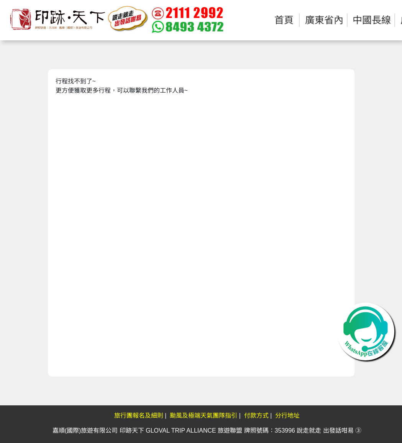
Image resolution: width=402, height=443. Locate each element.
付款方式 (256, 415)
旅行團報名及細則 (138, 415)
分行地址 (287, 415)
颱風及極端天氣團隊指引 (203, 415)
